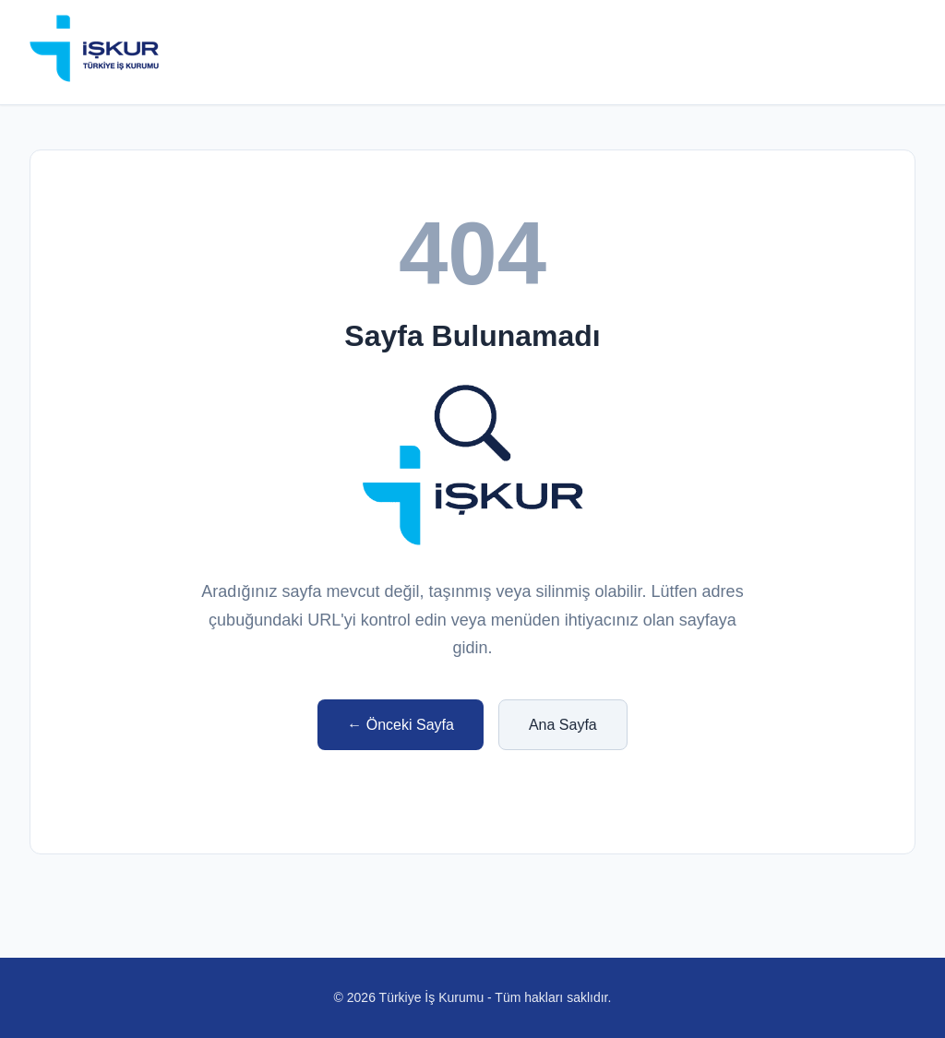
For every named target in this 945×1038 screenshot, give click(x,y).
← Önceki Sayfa (400, 725)
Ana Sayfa (563, 725)
